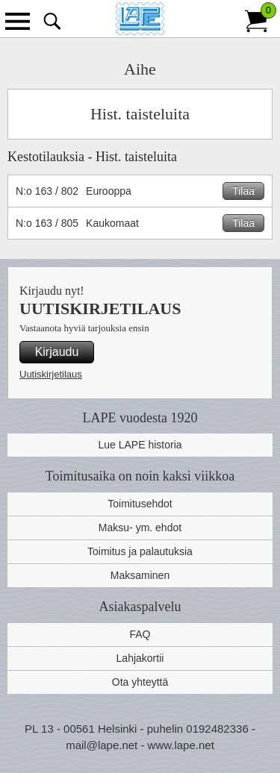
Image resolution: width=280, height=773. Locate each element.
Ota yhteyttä (140, 682)
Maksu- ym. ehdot (140, 527)
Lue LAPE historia (139, 445)
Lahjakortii (140, 658)
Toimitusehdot (140, 504)
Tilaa (243, 191)
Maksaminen (140, 575)
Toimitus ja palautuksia (140, 551)
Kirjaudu (57, 351)
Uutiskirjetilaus (50, 374)
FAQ (139, 634)
